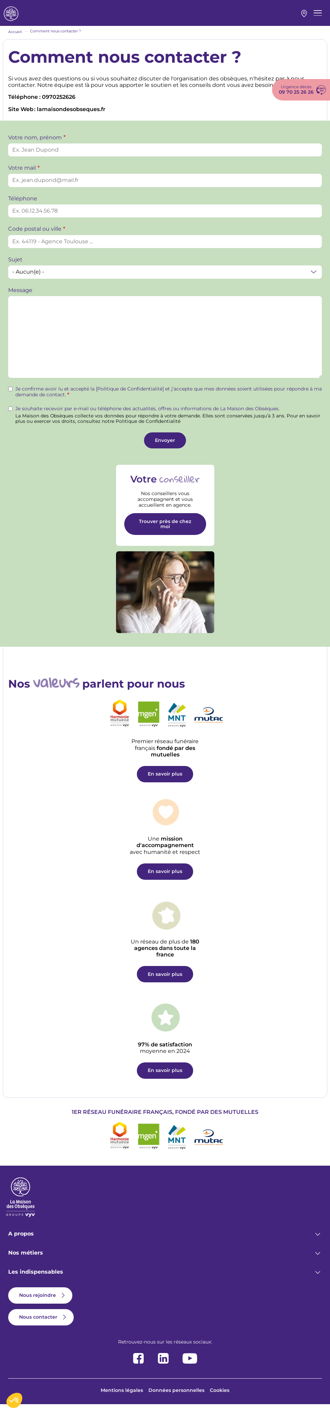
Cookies (219, 1398)
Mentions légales (122, 1398)
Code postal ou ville (34, 236)
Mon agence (304, 17)
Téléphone (22, 206)
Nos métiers (25, 1260)
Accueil (15, 39)
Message (20, 297)
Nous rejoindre (37, 1303)
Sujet (15, 267)
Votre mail (22, 175)
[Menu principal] (318, 17)
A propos (21, 1241)
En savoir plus (165, 781)
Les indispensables (35, 1279)
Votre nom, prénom (35, 145)
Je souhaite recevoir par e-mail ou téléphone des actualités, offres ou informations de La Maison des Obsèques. (147, 416)
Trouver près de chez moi (165, 531)
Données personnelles (176, 1398)
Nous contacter (38, 1324)
